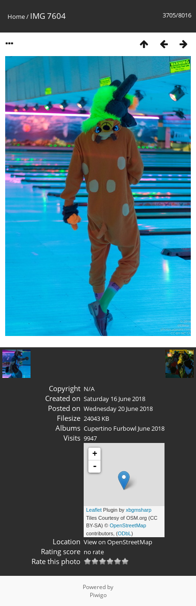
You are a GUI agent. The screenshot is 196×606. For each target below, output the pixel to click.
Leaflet (94, 510)
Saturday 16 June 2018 (114, 398)
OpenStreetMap (128, 525)
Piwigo (98, 595)
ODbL (125, 533)
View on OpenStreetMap (118, 542)
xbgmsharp (138, 510)
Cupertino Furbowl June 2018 (124, 428)
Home (16, 16)
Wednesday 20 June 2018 (118, 408)
